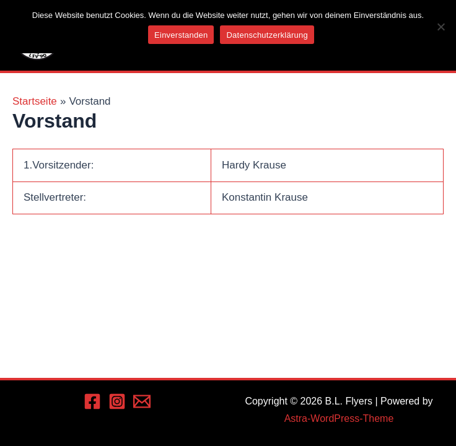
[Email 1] (142, 401)
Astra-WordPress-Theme (339, 418)
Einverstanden (181, 35)
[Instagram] (117, 401)
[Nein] (440, 26)
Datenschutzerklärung (266, 35)
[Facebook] (92, 401)
